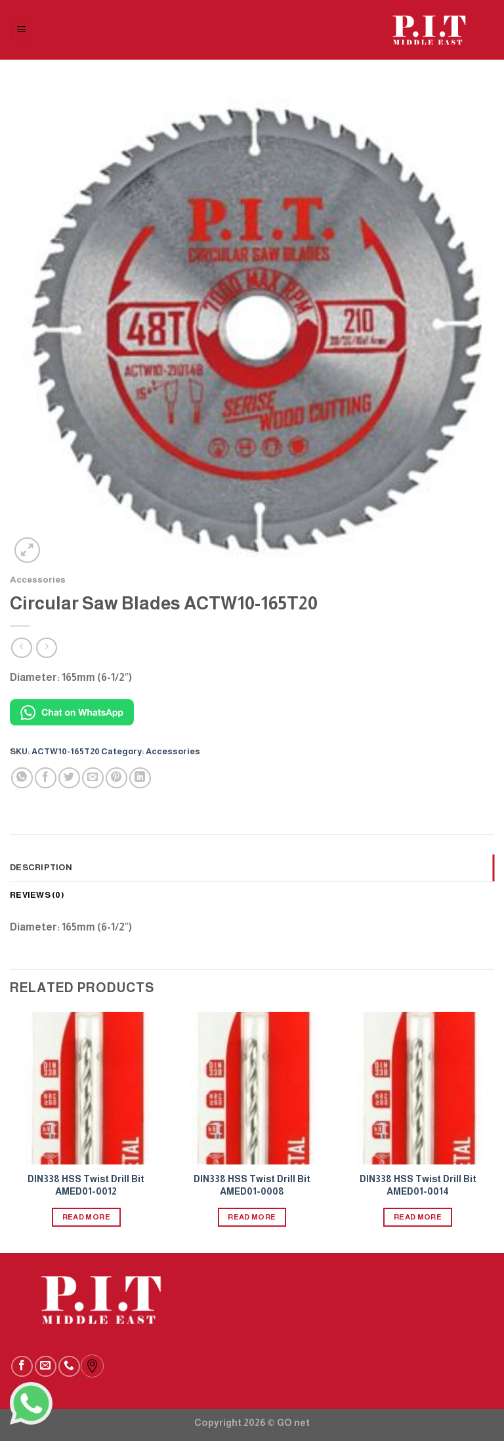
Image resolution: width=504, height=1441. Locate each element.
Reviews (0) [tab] (37, 895)
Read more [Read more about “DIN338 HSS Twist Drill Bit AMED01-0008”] (252, 1217)
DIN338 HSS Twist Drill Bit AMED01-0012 (86, 1185)
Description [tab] (41, 867)
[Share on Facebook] (45, 778)
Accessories (38, 580)
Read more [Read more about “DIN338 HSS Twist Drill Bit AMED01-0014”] (418, 1217)
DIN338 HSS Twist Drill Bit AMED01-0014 (418, 1185)
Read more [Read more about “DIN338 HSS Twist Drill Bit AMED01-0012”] (86, 1217)
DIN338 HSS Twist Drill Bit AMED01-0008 (252, 1185)
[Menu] (22, 30)
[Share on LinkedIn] (140, 778)
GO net (293, 1422)
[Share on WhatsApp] (22, 778)
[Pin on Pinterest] (116, 778)
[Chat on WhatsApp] (72, 711)
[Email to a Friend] (93, 778)
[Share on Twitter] (69, 778)
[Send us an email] (45, 1366)
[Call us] (69, 1366)
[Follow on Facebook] (22, 1366)
